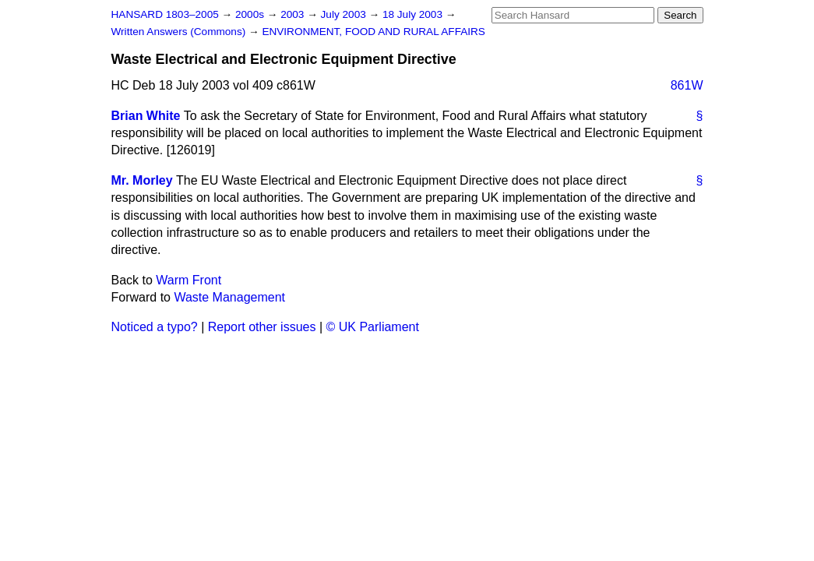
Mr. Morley (142, 180)
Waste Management (229, 297)
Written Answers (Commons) (180, 31)
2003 (293, 14)
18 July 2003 (414, 14)
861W (687, 85)
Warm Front (188, 280)
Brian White (146, 115)
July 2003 (345, 14)
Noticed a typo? (154, 326)
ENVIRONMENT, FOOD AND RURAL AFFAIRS (373, 31)
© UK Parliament (372, 326)
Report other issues (262, 326)
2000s (251, 14)
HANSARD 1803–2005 (165, 14)
